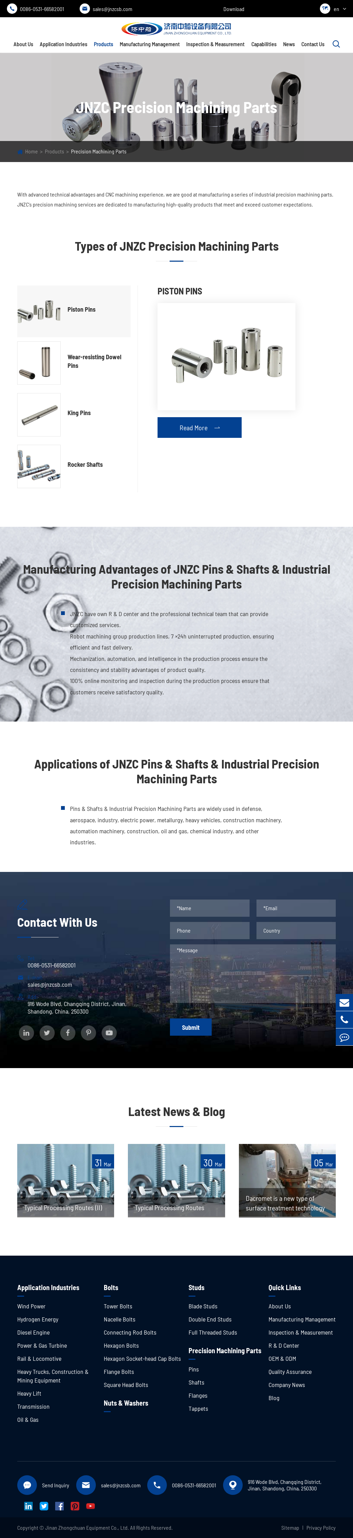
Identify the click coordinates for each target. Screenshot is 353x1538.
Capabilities (263, 44)
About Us (23, 44)
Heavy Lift (29, 1393)
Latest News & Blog (176, 1111)
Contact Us (312, 44)
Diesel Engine (33, 1332)
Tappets (198, 1408)
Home (31, 151)
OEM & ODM (282, 1358)
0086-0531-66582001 (35, 8)
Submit (191, 1027)
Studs (196, 1287)
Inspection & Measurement (215, 44)
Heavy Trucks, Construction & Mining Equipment (53, 1376)
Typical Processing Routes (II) (63, 1207)
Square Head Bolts (126, 1384)
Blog (274, 1397)
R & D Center (284, 1345)
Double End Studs (210, 1319)
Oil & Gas (28, 1419)
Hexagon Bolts (121, 1345)
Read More (200, 427)
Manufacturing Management (150, 44)
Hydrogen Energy (37, 1319)
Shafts (196, 1382)
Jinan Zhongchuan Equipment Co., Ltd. (87, 1527)
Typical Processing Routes (169, 1207)
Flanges (198, 1395)
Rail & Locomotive (39, 1358)
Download (233, 9)
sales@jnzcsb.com (106, 8)
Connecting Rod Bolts (130, 1332)
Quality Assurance (290, 1371)
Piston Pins (81, 309)
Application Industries (63, 44)
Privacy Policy (321, 1527)
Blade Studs (203, 1306)
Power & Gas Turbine (42, 1345)
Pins (194, 1369)
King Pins (79, 412)
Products (103, 44)
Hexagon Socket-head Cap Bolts (142, 1358)
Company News (287, 1384)
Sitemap (290, 1527)
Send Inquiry (55, 1485)
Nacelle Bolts (119, 1319)
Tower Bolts (118, 1306)
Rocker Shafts (85, 464)
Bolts (111, 1287)
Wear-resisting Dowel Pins (94, 361)
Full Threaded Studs (213, 1332)
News (289, 44)
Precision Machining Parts (99, 151)
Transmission (33, 1406)
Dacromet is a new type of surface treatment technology (285, 1203)
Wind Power (31, 1306)
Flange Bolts (119, 1371)
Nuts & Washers (126, 1403)
